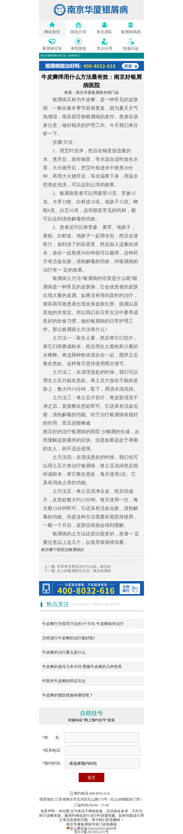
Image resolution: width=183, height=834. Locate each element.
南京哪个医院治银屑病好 (62, 550)
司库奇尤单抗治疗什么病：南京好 (83, 566)
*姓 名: (51, 737)
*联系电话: (51, 750)
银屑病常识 (74, 55)
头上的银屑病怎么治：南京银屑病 (83, 571)
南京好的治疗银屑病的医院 (71, 431)
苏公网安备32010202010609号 (91, 828)
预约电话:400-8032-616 (92, 793)
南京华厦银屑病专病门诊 (53, 55)
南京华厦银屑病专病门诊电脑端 (91, 824)
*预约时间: (51, 763)
